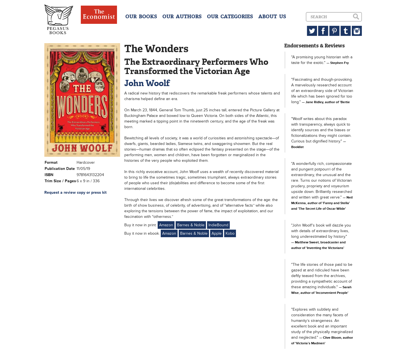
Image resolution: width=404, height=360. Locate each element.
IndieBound (218, 225)
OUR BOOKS (141, 16)
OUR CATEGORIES (230, 16)
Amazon (166, 225)
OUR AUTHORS (182, 16)
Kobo (230, 233)
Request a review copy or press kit (75, 192)
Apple (217, 233)
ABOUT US (272, 16)
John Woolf (147, 83)
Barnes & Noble (191, 225)
